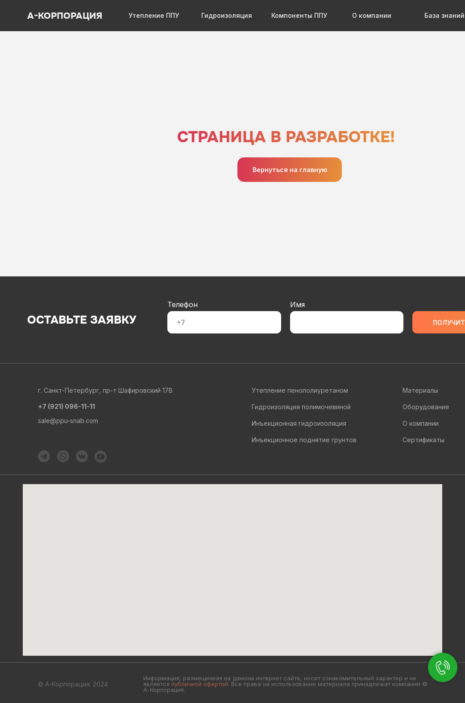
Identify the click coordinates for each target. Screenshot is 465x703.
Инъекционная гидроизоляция (299, 423)
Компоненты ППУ (299, 15)
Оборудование (426, 407)
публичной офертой (199, 683)
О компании (371, 15)
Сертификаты (423, 440)
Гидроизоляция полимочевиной (301, 407)
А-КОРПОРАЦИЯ (64, 15)
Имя (297, 304)
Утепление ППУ (154, 15)
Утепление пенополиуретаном (300, 390)
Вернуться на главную (290, 169)
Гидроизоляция (226, 15)
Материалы (420, 390)
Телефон (182, 304)
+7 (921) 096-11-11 (66, 406)
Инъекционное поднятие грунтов (304, 440)
